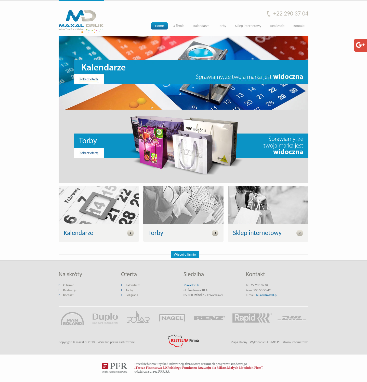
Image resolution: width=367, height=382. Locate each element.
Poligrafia (132, 295)
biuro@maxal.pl (266, 295)
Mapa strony (238, 342)
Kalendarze (201, 26)
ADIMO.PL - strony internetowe (287, 342)
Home (159, 26)
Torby (222, 26)
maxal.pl (81, 342)
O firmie (179, 26)
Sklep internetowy (248, 26)
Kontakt (299, 26)
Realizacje (277, 26)
